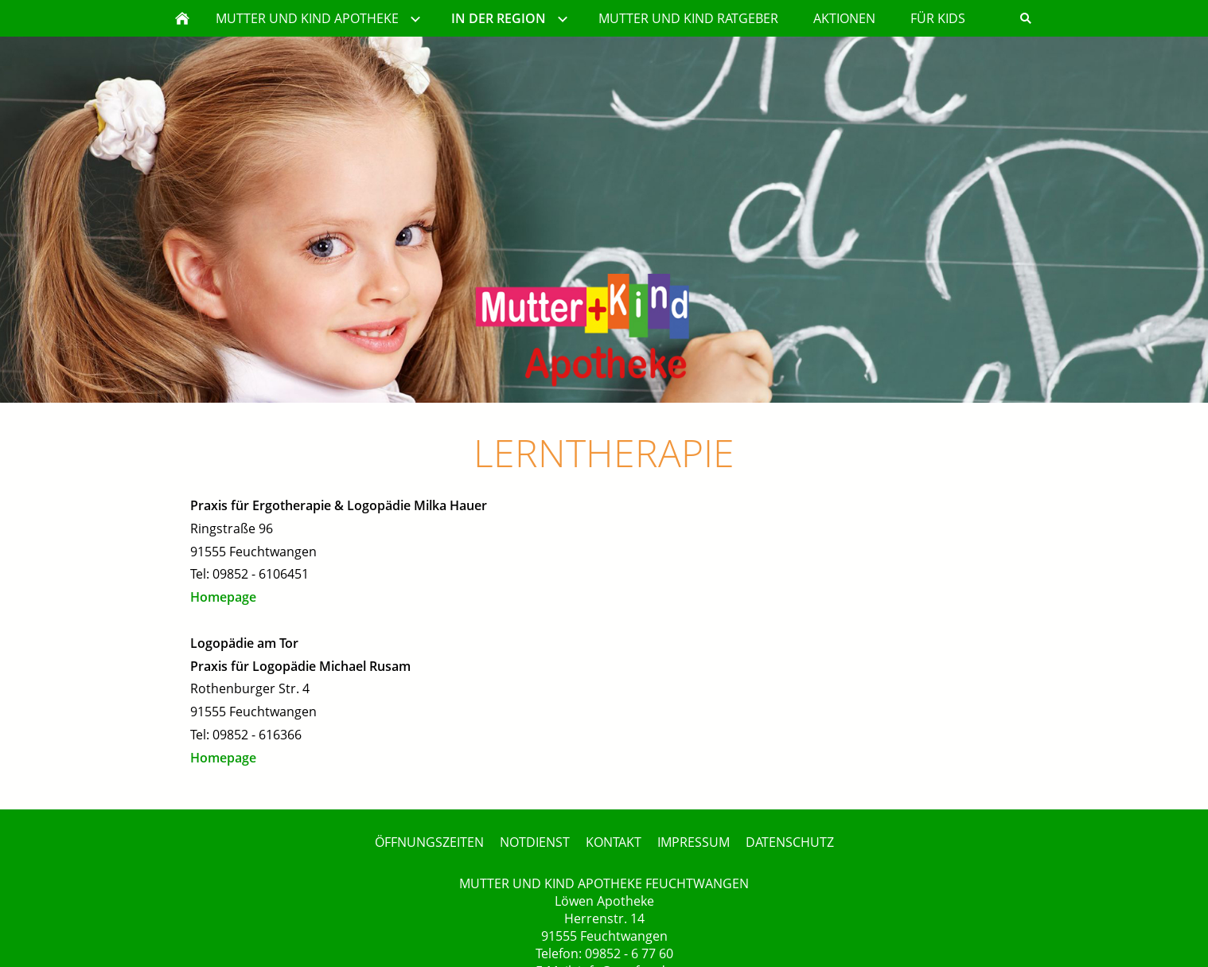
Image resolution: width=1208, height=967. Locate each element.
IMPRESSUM (693, 842)
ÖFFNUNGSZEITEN (429, 842)
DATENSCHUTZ (790, 842)
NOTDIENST (535, 842)
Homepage (223, 597)
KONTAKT (613, 842)
